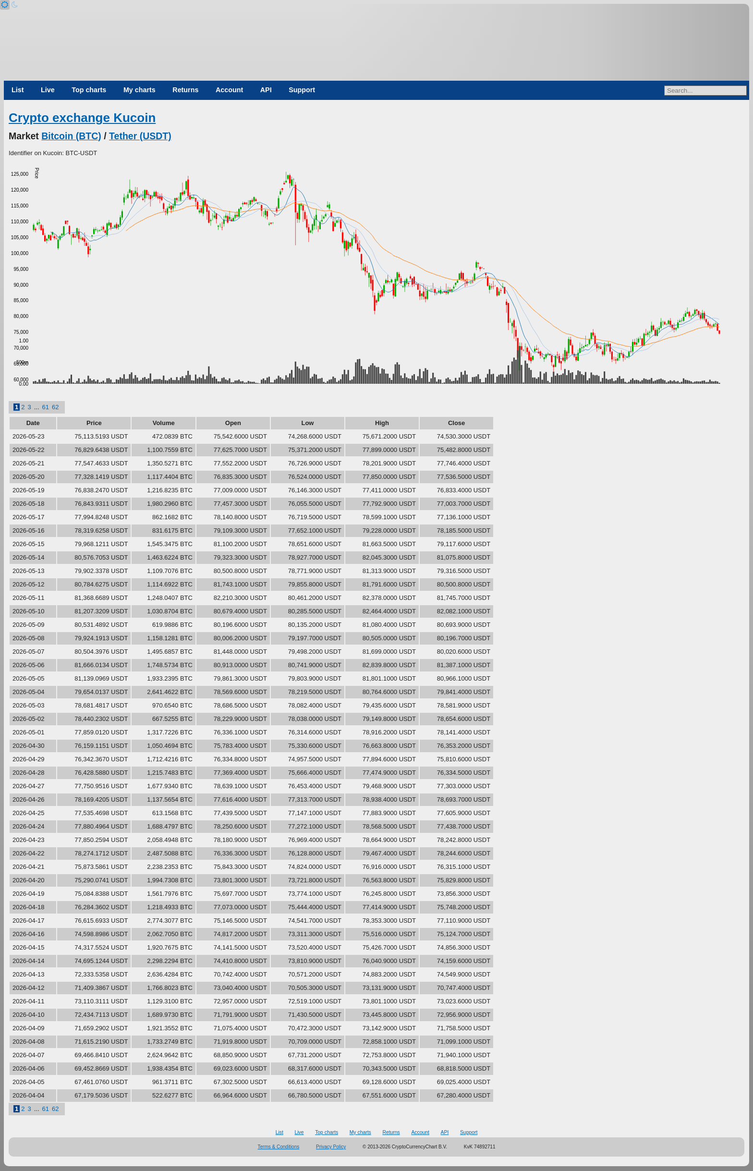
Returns (185, 90)
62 (55, 407)
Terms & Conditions (279, 1146)
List (18, 90)
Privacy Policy (331, 1146)
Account (229, 90)
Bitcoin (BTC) (71, 136)
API (266, 90)
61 (45, 407)
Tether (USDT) (140, 136)
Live (48, 90)
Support (302, 90)
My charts (139, 90)
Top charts (89, 90)
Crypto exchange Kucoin (82, 117)
